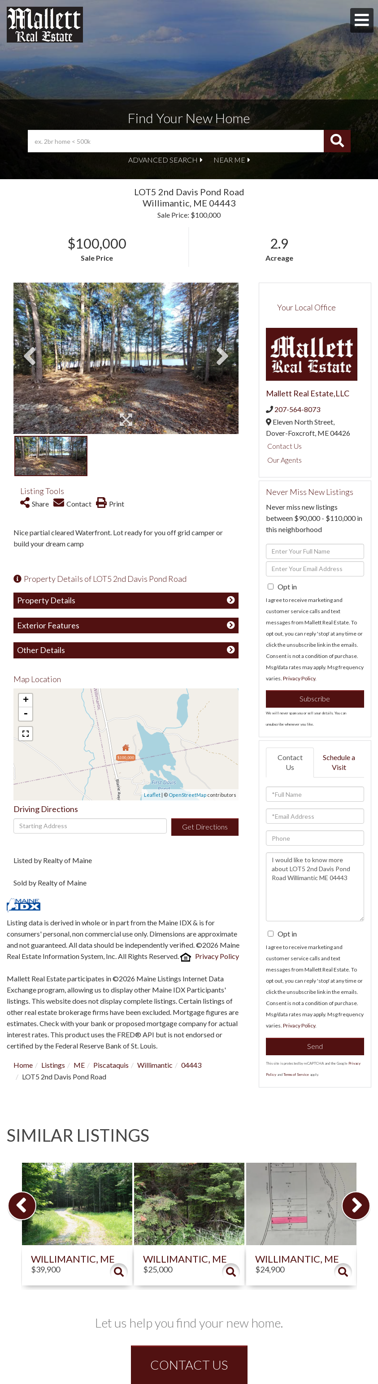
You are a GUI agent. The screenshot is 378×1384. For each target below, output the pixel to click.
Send (315, 1046)
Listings (53, 1065)
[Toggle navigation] (362, 20)
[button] (337, 141)
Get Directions (205, 826)
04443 (191, 1065)
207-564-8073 (297, 409)
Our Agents (284, 460)
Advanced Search (163, 159)
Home (23, 1065)
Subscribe (315, 698)
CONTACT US (189, 1364)
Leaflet (152, 795)
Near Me (229, 159)
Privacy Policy (217, 956)
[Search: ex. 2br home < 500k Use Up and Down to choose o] (176, 141)
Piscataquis (111, 1065)
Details (119, 1272)
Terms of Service (296, 1074)
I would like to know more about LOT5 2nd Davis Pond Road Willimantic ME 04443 (315, 886)
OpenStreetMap (187, 795)
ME (79, 1065)
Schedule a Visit (339, 762)
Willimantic (155, 1065)
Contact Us (284, 446)
